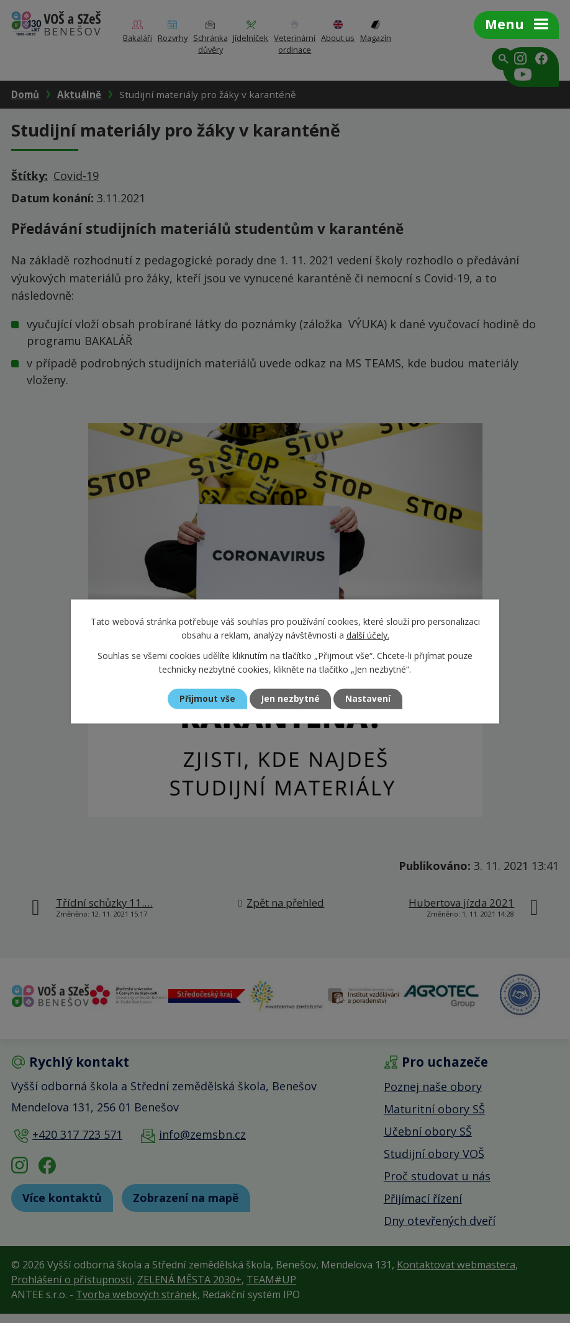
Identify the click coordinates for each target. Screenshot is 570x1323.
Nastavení (371, 699)
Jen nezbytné (290, 699)
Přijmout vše (204, 699)
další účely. (367, 635)
